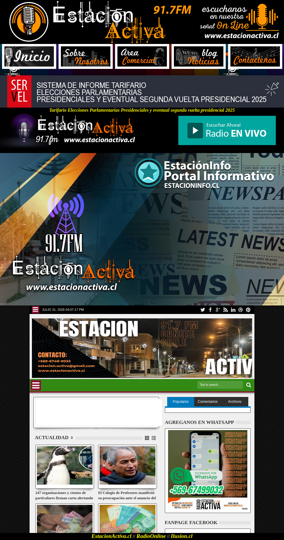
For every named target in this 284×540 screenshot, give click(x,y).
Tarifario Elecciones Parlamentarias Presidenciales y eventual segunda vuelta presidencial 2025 (142, 108)
